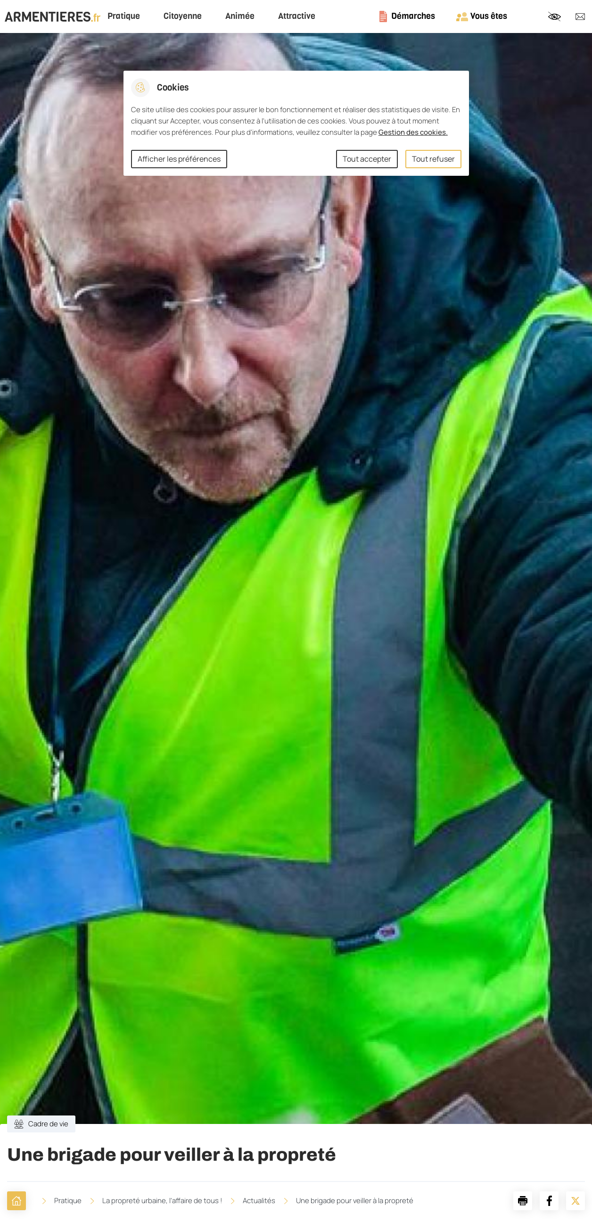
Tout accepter (367, 159)
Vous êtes (488, 16)
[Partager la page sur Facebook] (549, 1200)
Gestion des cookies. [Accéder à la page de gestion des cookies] (413, 132)
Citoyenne (183, 16)
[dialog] (296, 123)
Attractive (296, 16)
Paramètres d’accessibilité (554, 16)
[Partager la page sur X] (575, 1200)
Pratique (123, 16)
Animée (240, 16)
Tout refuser (433, 159)
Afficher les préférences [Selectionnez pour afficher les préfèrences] (179, 159)
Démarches (413, 16)
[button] (522, 1200)
